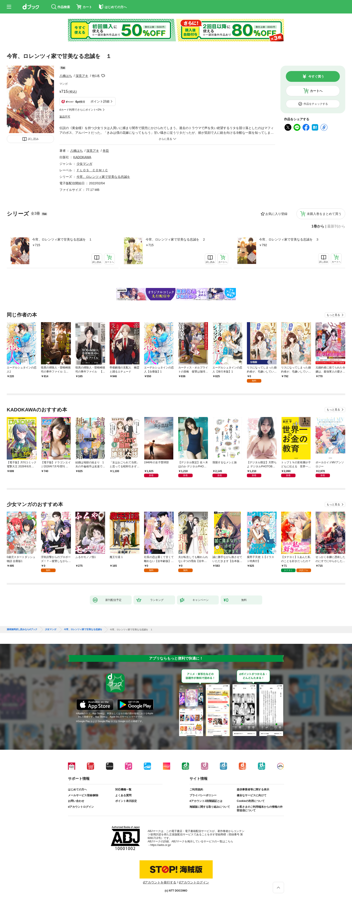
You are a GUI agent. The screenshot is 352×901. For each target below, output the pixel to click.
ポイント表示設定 (126, 801)
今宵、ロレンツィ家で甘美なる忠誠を (103, 176)
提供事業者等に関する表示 (253, 789)
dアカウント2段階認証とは (206, 801)
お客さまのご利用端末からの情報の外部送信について (260, 808)
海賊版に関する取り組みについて (210, 806)
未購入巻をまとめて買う (324, 214)
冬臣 (106, 150)
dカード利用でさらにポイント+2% (80, 109)
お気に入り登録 (276, 214)
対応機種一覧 (123, 789)
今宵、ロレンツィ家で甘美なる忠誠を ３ (289, 239)
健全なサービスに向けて (251, 795)
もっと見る (333, 315)
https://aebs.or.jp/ (160, 845)
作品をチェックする (316, 103)
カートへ (316, 91)
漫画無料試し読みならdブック (22, 629)
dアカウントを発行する (159, 882)
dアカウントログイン (81, 806)
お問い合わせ (76, 801)
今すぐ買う (316, 76)
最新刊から (336, 226)
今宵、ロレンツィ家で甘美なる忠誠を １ (62, 239)
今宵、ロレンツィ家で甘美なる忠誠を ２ (175, 239)
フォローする (103, 76)
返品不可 (64, 116)
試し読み (33, 139)
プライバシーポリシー (203, 795)
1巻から (317, 226)
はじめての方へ (77, 789)
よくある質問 (123, 795)
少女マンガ (84, 163)
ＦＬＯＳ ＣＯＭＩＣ (92, 170)
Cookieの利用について (251, 801)
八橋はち (65, 76)
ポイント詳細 (99, 101)
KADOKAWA (82, 157)
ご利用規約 (196, 789)
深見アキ (82, 76)
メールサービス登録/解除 (83, 795)
